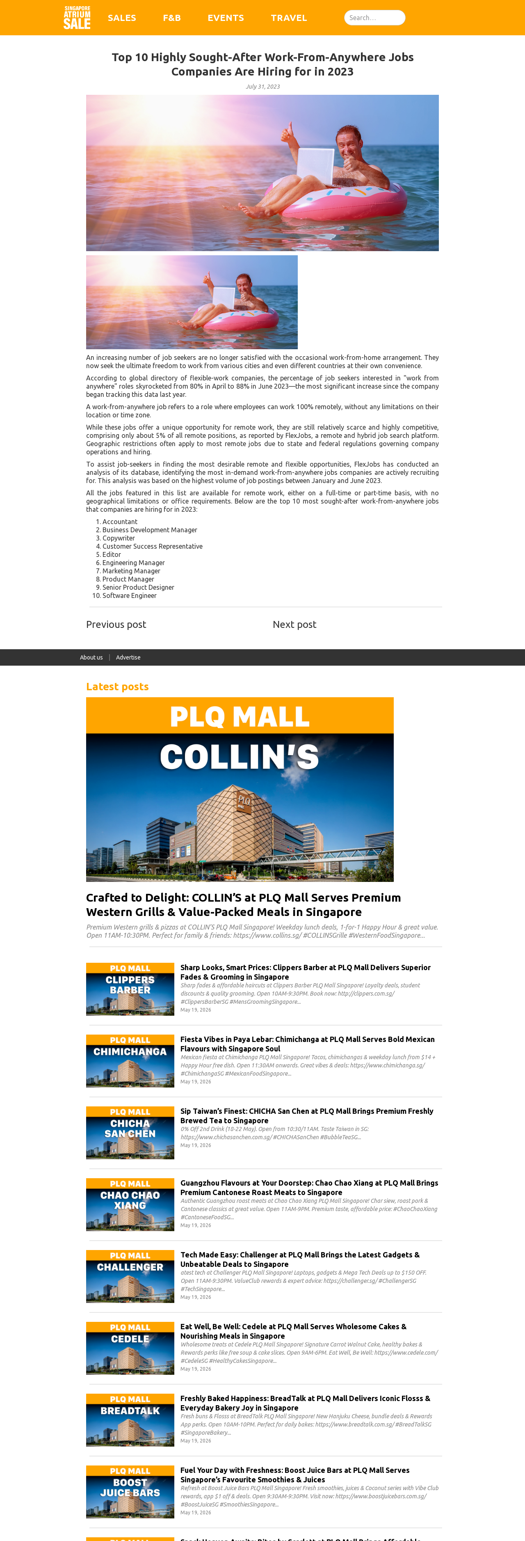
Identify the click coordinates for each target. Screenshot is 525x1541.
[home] (77, 17)
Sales (122, 17)
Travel (289, 17)
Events (226, 17)
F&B (172, 17)
